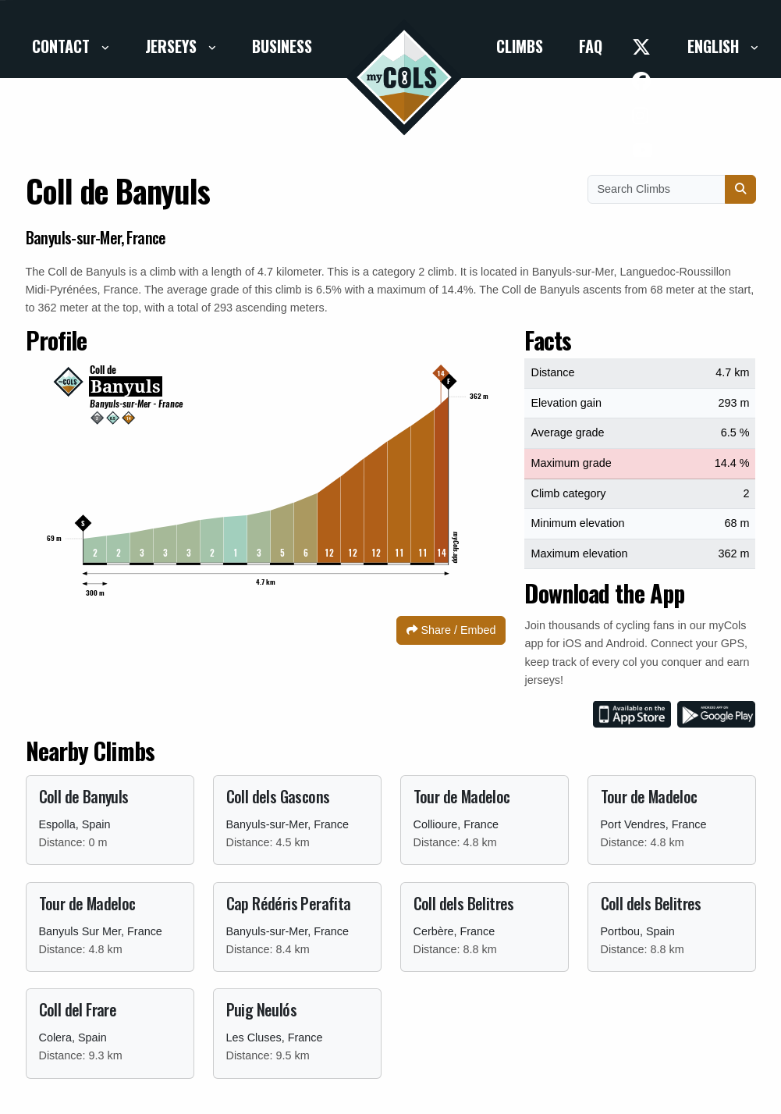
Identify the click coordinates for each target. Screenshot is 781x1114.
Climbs (519, 46)
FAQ (590, 46)
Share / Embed (450, 630)
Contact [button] (63, 46)
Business (282, 46)
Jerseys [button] (173, 46)
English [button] (715, 46)
